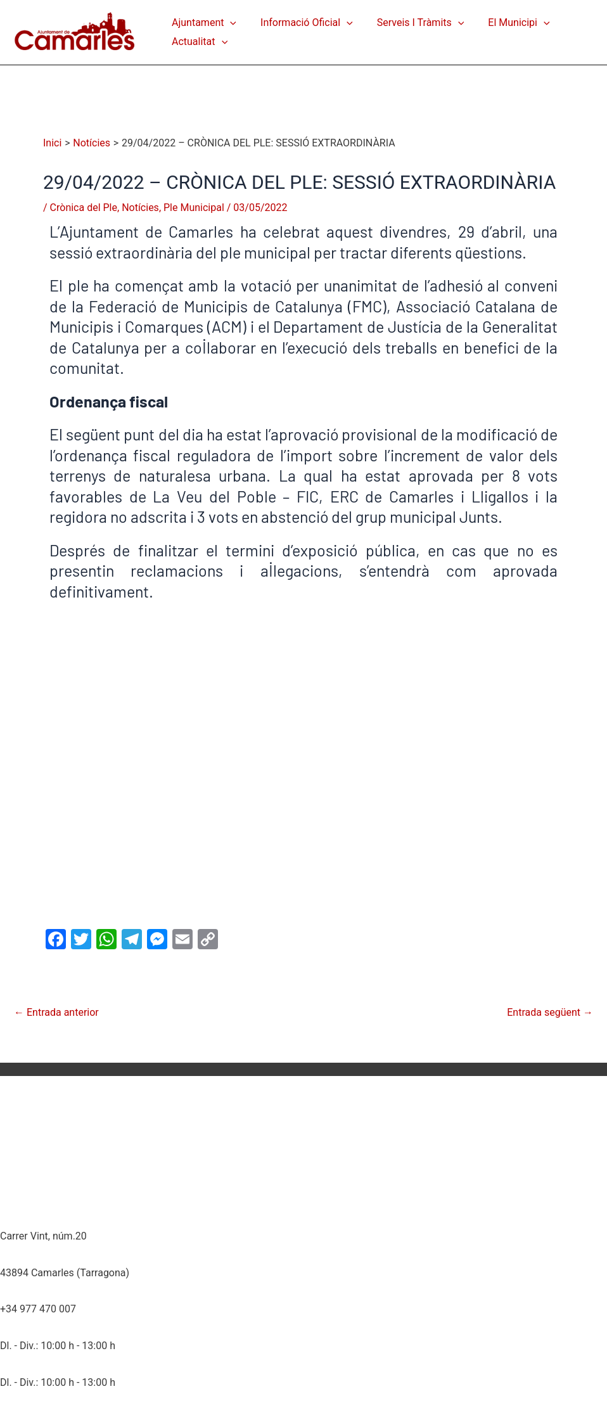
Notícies (140, 208)
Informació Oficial (301, 22)
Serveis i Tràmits (411, 22)
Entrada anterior (56, 1013)
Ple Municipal (193, 208)
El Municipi (505, 22)
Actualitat (198, 41)
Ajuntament (202, 22)
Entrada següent (550, 1013)
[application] (228, 22)
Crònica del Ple (83, 208)
